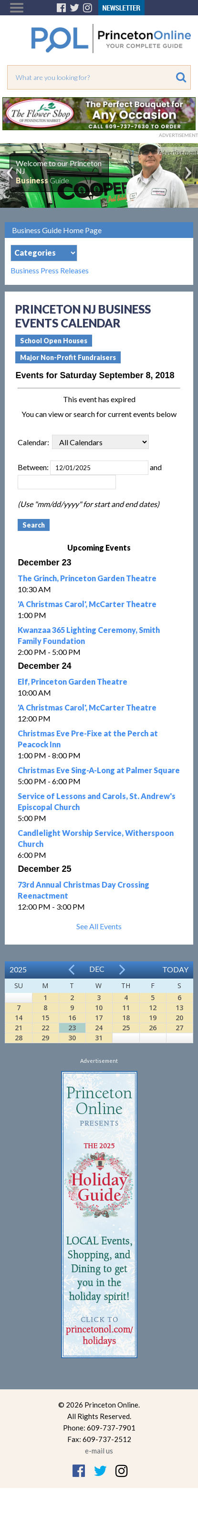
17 (99, 1017)
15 (45, 1017)
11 (126, 1007)
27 (179, 1027)
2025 (18, 969)
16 (72, 1017)
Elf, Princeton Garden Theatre (72, 681)
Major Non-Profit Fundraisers (68, 357)
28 (18, 1037)
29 (45, 1037)
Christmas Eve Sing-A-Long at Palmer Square (99, 770)
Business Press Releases (49, 270)
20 (179, 1017)
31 (99, 1037)
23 (72, 1027)
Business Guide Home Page (57, 230)
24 (99, 1027)
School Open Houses (53, 341)
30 (72, 1037)
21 (18, 1027)
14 (18, 1017)
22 (45, 1027)
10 (99, 1007)
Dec (96, 968)
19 (152, 1017)
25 (126, 1027)
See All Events (99, 926)
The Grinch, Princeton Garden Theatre (87, 578)
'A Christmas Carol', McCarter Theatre (87, 603)
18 (126, 1017)
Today (175, 969)
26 (152, 1027)
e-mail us (99, 1450)
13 (179, 1007)
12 (152, 1007)
